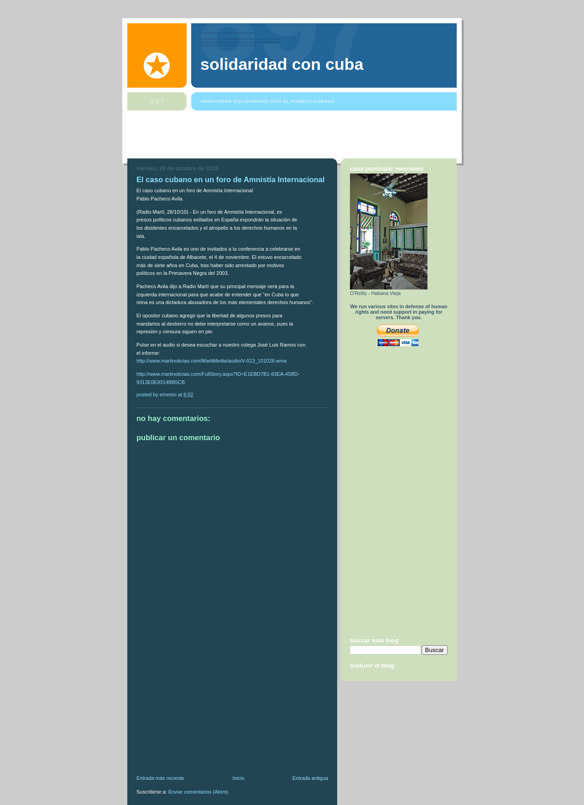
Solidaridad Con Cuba (282, 64)
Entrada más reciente (160, 778)
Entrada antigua (310, 778)
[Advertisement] (293, 136)
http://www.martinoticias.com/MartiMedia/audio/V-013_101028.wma (211, 360)
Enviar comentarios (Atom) (198, 791)
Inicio (239, 778)
